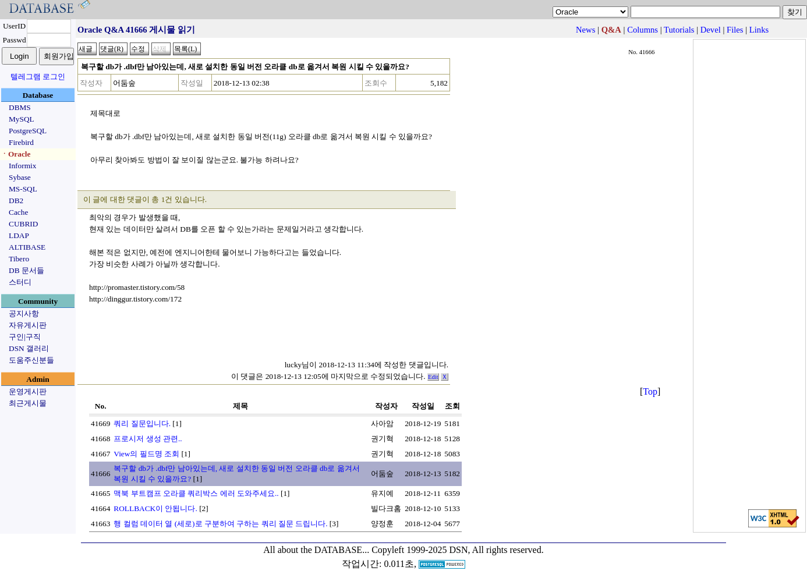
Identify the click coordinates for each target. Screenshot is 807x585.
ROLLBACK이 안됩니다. (155, 508)
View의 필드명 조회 (146, 453)
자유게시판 (28, 325)
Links (759, 29)
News (585, 29)
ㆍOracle (15, 154)
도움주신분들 (31, 360)
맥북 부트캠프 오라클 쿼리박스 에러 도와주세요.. (196, 493)
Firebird (21, 142)
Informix (22, 165)
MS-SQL (23, 189)
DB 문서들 (26, 270)
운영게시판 (28, 391)
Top (650, 391)
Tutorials (679, 29)
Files (735, 29)
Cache (18, 212)
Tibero (19, 258)
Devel (710, 29)
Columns (642, 29)
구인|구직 (25, 336)
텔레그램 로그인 (37, 76)
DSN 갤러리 (29, 348)
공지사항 (24, 313)
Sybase (20, 177)
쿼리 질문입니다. (142, 423)
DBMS (20, 107)
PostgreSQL (28, 130)
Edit (433, 377)
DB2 (16, 200)
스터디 (20, 282)
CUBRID (23, 223)
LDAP (19, 235)
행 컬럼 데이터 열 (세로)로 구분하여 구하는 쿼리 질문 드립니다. (220, 523)
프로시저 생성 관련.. (148, 438)
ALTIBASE (27, 247)
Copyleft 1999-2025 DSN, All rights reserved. (457, 550)
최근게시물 (28, 403)
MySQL (21, 119)
